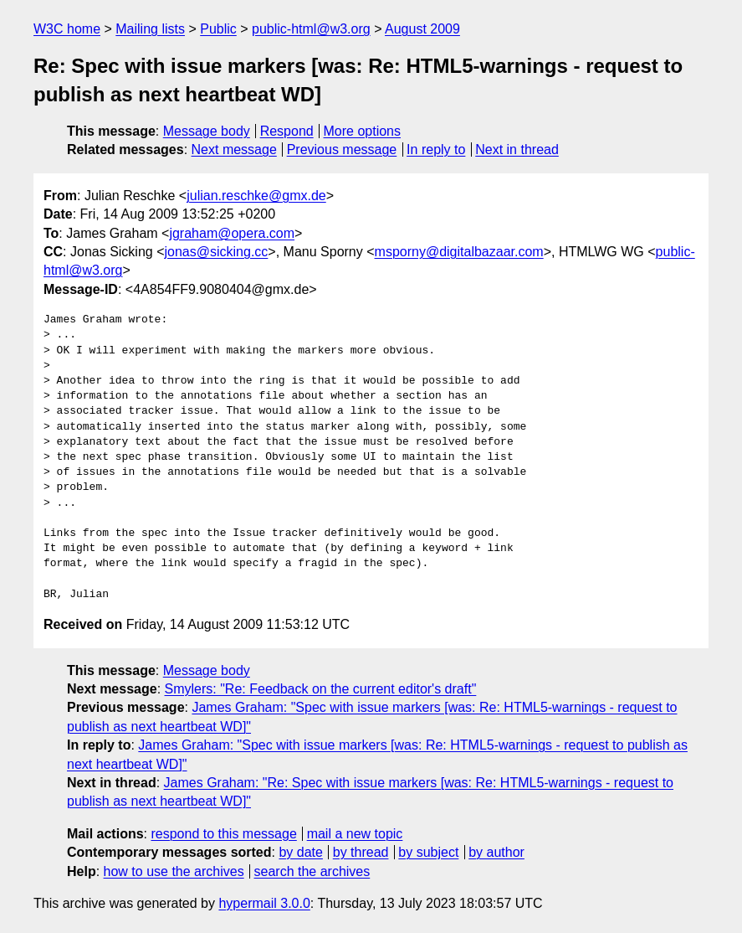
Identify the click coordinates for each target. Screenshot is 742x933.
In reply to (436, 149)
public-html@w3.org (311, 29)
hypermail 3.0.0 (264, 903)
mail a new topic (355, 834)
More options (363, 131)
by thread (361, 852)
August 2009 (422, 29)
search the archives (312, 871)
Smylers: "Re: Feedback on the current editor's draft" (321, 689)
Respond (287, 131)
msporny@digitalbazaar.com (459, 252)
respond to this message (223, 834)
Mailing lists (150, 29)
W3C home (66, 29)
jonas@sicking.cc (217, 252)
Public (218, 29)
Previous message (342, 149)
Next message (234, 149)
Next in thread (517, 149)
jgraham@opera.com (231, 233)
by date (300, 852)
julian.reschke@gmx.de (256, 195)
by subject (428, 852)
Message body (206, 131)
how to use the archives (174, 871)
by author (496, 852)
